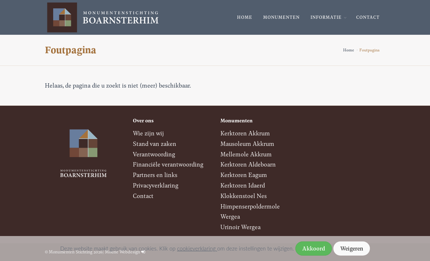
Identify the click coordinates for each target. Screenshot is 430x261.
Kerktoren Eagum (243, 175)
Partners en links (155, 175)
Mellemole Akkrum (246, 154)
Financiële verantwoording (168, 164)
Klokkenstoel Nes (243, 195)
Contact (368, 17)
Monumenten (281, 17)
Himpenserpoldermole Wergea (250, 211)
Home (244, 17)
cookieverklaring (197, 248)
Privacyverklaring (155, 185)
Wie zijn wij (148, 133)
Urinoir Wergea (240, 227)
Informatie (326, 17)
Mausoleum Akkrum (247, 143)
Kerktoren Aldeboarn (248, 164)
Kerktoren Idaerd (242, 185)
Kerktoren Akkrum (245, 133)
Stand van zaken (154, 143)
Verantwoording (154, 154)
